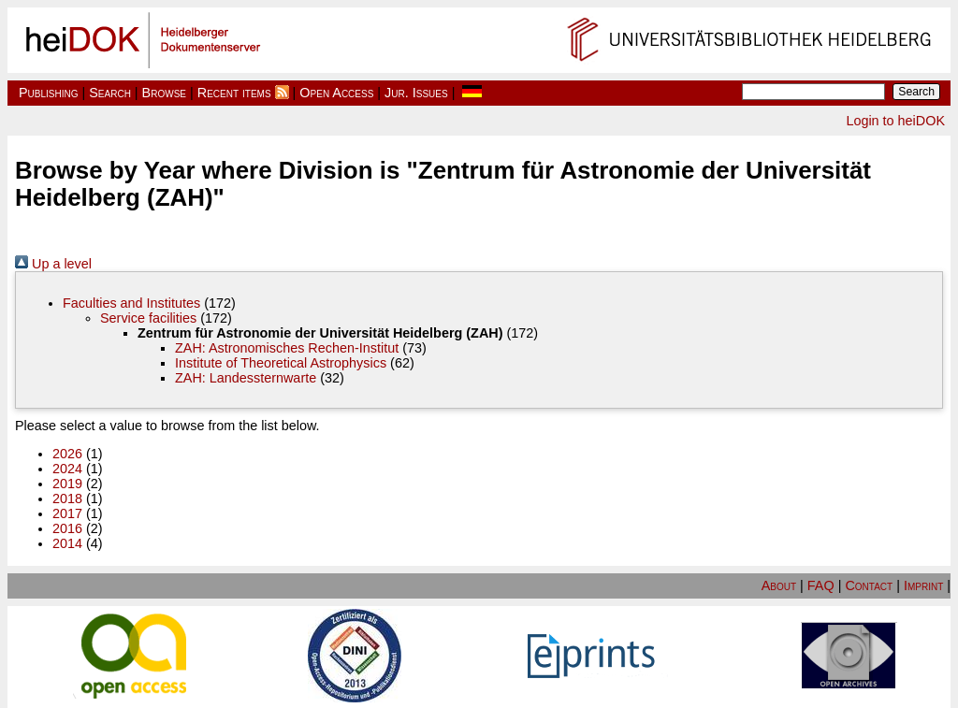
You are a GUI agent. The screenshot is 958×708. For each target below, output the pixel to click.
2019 (67, 483)
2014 (67, 543)
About (779, 585)
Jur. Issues (416, 92)
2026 (67, 453)
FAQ (821, 585)
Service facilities (148, 318)
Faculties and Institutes (131, 303)
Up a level (53, 263)
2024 (67, 468)
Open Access (336, 92)
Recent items (234, 92)
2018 (67, 498)
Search (110, 92)
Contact (869, 585)
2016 (67, 528)
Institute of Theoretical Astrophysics (280, 362)
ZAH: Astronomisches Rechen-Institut (287, 347)
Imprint (923, 585)
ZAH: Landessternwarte (245, 377)
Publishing (49, 92)
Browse (164, 92)
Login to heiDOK (895, 120)
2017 (67, 513)
